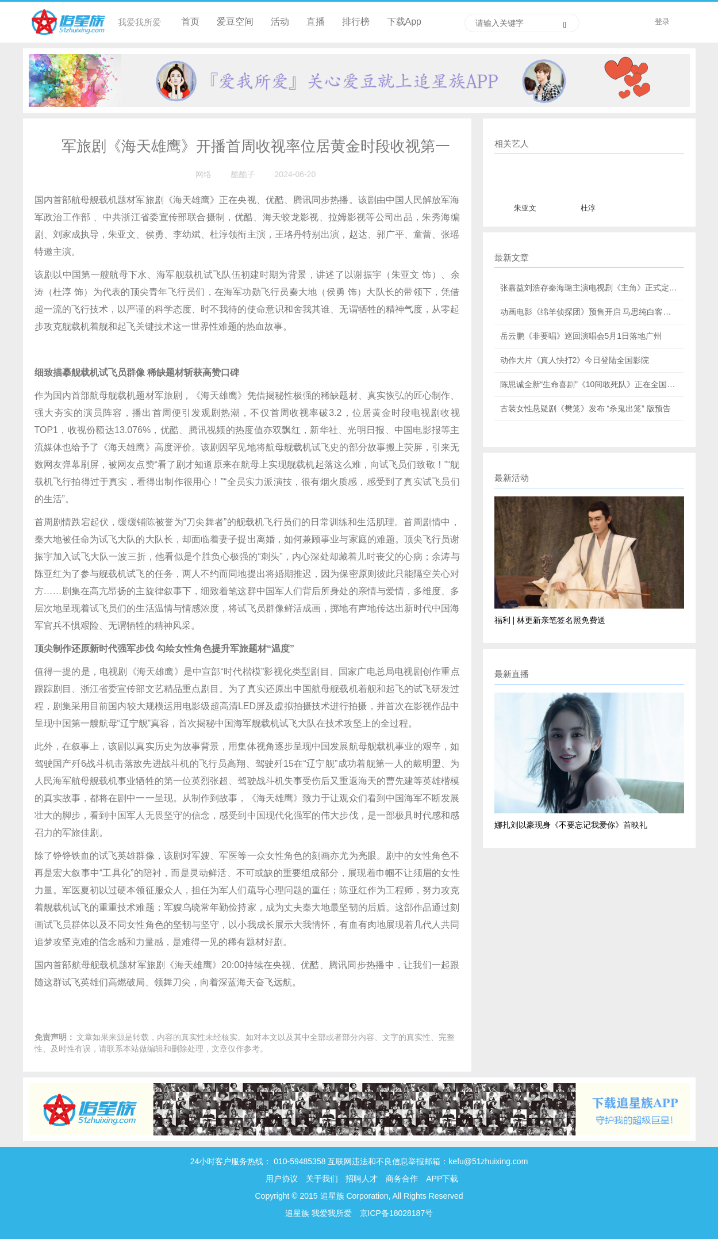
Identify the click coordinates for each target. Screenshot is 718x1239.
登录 (662, 21)
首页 (190, 21)
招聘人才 (362, 1178)
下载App (404, 21)
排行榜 (356, 21)
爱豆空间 (235, 21)
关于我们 (322, 1178)
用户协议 (282, 1178)
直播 (315, 21)
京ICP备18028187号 (396, 1213)
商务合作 (402, 1178)
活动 (280, 21)
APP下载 (442, 1178)
